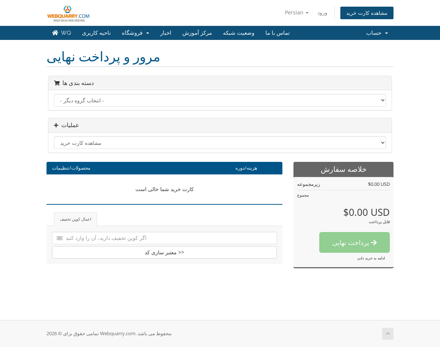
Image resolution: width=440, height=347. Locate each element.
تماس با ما (277, 33)
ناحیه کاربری (96, 33)
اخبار (165, 33)
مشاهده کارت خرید (367, 12)
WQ (61, 33)
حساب (377, 33)
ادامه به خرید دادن (371, 258)
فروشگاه (135, 33)
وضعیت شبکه (238, 33)
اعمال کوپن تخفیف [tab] (75, 219)
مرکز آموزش (197, 33)
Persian (297, 12)
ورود (322, 12)
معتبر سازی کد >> (164, 252)
